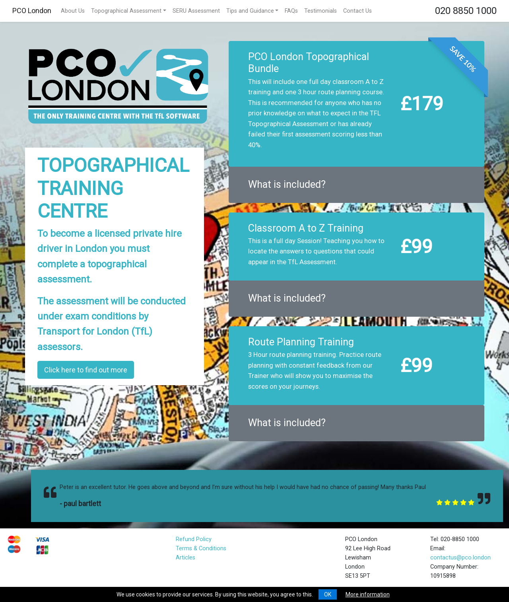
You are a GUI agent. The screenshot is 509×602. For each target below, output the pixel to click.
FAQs (291, 11)
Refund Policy (194, 539)
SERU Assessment (196, 11)
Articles (185, 557)
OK (327, 594)
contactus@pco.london (460, 557)
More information (368, 594)
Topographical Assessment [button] (126, 11)
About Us (73, 11)
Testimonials (320, 11)
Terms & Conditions (201, 548)
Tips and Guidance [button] (250, 11)
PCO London (31, 10)
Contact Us (357, 11)
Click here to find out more (85, 370)
